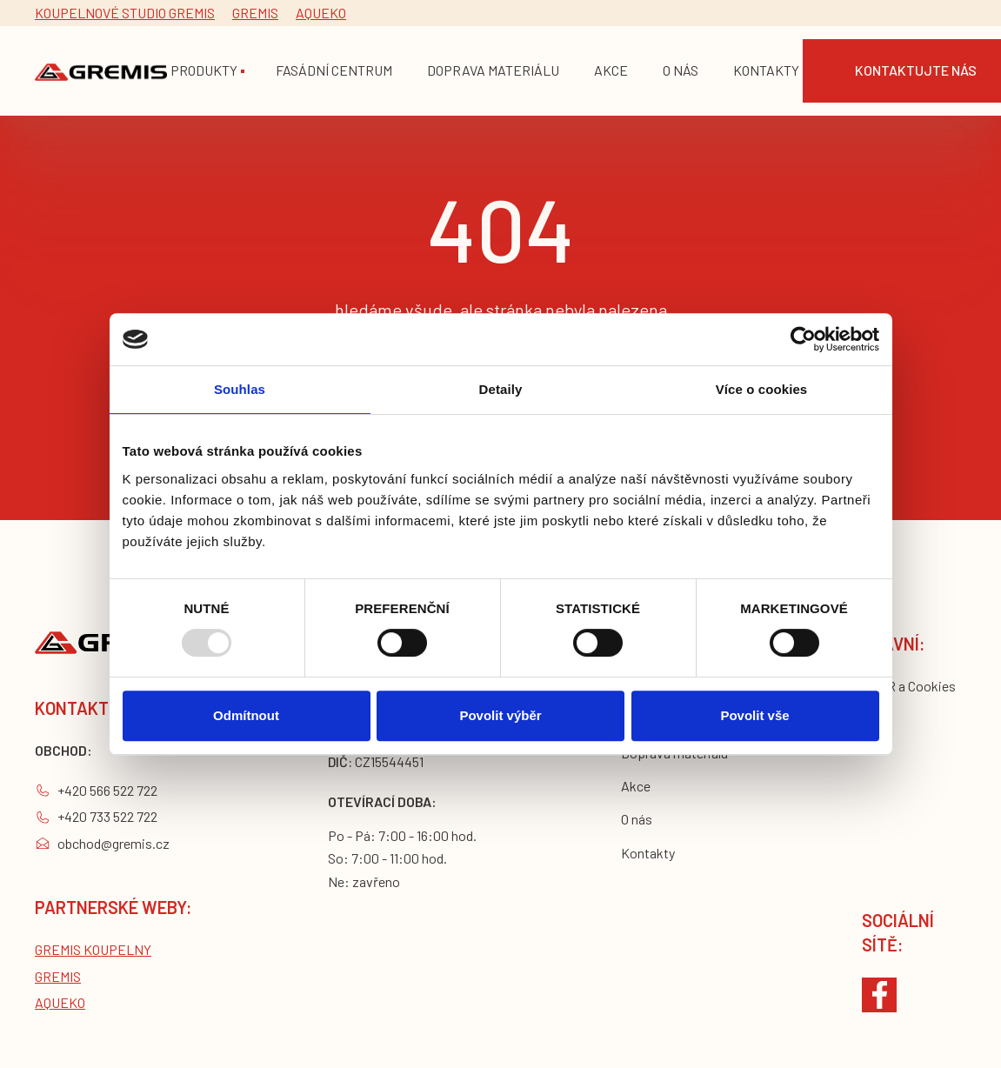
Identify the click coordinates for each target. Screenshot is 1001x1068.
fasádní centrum (334, 70)
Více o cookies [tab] (762, 389)
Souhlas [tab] (239, 389)
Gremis (255, 12)
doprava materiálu (493, 70)
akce (611, 70)
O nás (636, 819)
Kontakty (766, 70)
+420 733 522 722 (107, 816)
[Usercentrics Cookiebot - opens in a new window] (803, 339)
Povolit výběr (500, 715)
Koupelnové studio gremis (125, 12)
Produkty (203, 70)
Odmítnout (246, 715)
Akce (636, 786)
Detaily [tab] (501, 389)
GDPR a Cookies (909, 686)
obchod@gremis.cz (113, 843)
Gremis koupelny (93, 949)
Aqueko (321, 12)
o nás (680, 70)
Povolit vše (754, 715)
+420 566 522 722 (107, 790)
